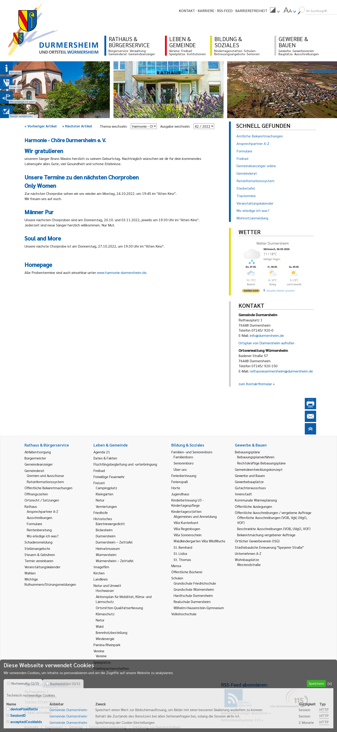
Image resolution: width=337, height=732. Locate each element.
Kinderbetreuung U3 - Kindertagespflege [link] (187, 502)
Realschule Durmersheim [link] (192, 601)
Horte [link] (175, 487)
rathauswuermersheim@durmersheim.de (281, 371)
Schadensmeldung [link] (38, 542)
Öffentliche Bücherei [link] (186, 571)
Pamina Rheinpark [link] (106, 644)
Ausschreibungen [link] (39, 517)
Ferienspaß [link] (179, 481)
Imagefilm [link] (101, 566)
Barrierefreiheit (251, 10)
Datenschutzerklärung (107, 727)
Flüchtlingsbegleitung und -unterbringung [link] (125, 464)
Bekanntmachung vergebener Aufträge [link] (266, 534)
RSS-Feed (225, 10)
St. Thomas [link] (182, 559)
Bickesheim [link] (104, 529)
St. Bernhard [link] (183, 547)
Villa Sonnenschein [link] (188, 534)
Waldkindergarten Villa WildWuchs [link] (199, 540)
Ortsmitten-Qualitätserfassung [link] (119, 607)
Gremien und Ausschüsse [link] (45, 475)
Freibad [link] (99, 470)
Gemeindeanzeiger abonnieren (244, 712)
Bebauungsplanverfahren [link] (255, 456)
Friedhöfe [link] (100, 512)
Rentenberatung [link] (39, 529)
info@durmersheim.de (267, 335)
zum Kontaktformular (255, 383)
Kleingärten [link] (104, 493)
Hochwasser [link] (105, 590)
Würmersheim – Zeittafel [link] (114, 560)
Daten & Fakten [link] (105, 458)
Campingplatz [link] (106, 487)
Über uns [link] (180, 469)
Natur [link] (100, 500)
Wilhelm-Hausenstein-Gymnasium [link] (199, 607)
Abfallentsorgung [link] (38, 451)
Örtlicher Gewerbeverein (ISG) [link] (257, 540)
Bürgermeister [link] (35, 458)
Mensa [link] (176, 565)
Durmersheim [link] (106, 535)
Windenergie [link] (105, 638)
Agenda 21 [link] (101, 451)
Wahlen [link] (30, 573)
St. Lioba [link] (180, 553)
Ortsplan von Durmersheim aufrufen (266, 342)
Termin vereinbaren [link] (39, 560)
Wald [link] (99, 626)
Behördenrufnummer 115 (241, 719)
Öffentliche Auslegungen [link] (253, 506)
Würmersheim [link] (106, 554)
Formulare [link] (34, 523)
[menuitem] (274, 10)
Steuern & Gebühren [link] (40, 554)
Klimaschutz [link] (105, 613)
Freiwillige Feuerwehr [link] (109, 476)
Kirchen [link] (99, 573)
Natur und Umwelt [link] (107, 585)
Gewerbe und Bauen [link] (250, 475)
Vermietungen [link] (106, 506)
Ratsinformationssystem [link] (45, 481)
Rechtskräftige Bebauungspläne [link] (261, 463)
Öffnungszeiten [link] (36, 493)
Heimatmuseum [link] (108, 548)
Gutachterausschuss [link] (250, 487)
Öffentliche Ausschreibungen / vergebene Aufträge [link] (273, 512)
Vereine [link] (101, 655)
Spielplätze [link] (102, 662)
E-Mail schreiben (38, 712)
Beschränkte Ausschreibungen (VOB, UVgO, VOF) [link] (273, 528)
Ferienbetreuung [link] (183, 475)
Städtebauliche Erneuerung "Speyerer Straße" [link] (269, 547)
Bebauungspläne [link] (247, 451)
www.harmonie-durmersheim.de (121, 272)
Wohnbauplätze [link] (247, 559)
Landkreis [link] (100, 579)
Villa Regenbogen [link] (187, 528)
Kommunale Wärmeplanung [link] (256, 500)
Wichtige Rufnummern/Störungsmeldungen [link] (50, 581)
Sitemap (76, 727)
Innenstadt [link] (243, 493)
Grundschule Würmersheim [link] (194, 589)
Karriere (206, 10)
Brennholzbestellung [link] (111, 632)
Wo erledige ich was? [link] (43, 535)
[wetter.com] (251, 291)
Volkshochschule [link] (184, 613)
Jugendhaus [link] (180, 493)
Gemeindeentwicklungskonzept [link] (259, 469)
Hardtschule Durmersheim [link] (193, 595)
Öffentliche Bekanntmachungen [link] (48, 487)
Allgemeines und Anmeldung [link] (195, 516)
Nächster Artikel (77, 126)
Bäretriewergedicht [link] (110, 523)
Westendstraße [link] (249, 564)
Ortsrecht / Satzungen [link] (42, 500)
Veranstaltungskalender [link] (42, 566)
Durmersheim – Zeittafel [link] (114, 542)
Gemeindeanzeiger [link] (39, 464)
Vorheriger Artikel (41, 126)
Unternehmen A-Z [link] (248, 553)
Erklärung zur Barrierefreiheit (157, 727)
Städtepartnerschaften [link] (111, 668)
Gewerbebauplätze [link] (249, 481)
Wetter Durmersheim (272, 243)
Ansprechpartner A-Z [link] (42, 511)
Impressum (54, 727)
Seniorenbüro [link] (184, 463)
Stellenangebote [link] (37, 548)
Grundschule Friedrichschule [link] (195, 583)
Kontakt (187, 10)
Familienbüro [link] (183, 456)
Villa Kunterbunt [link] (186, 522)
